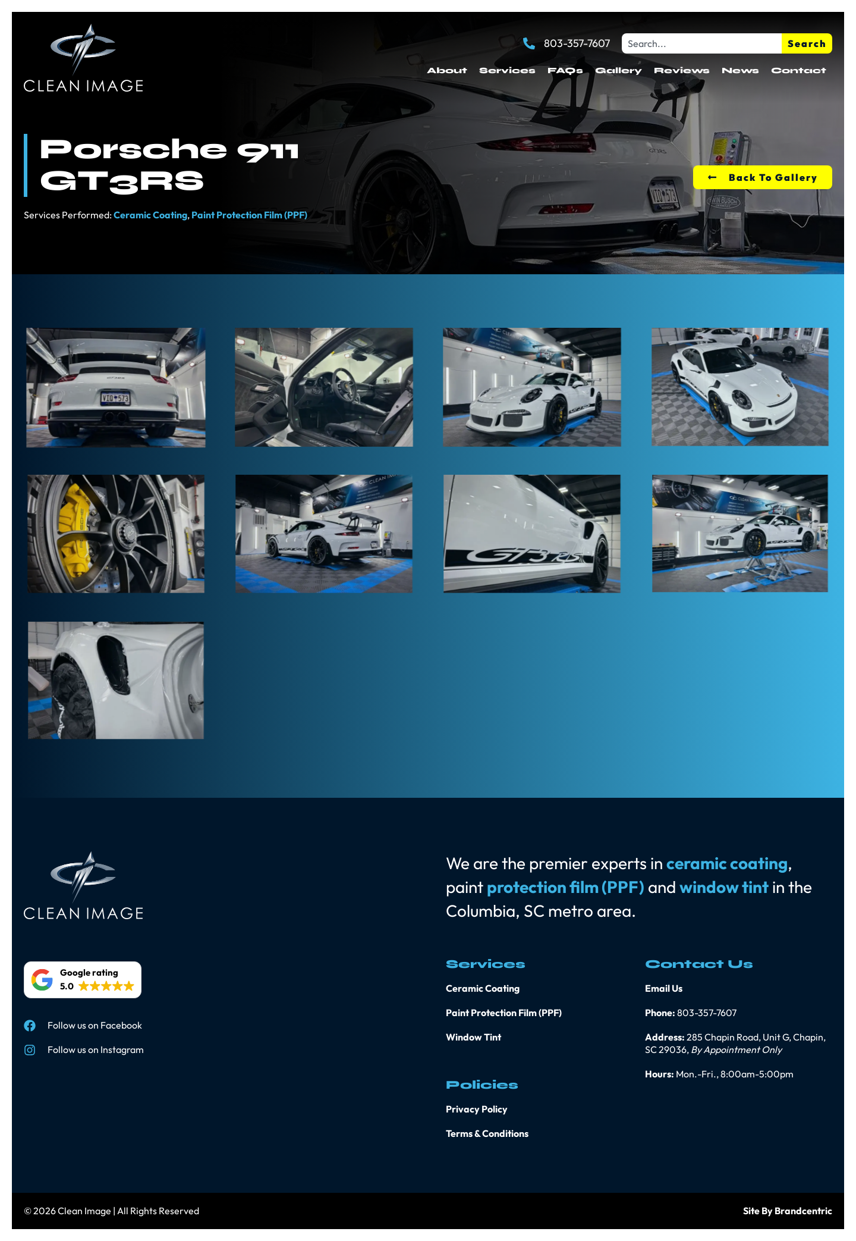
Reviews (682, 70)
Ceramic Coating (150, 215)
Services (507, 70)
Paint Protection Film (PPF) (249, 215)
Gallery (618, 70)
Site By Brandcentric (787, 1211)
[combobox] (702, 43)
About (447, 70)
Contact (798, 70)
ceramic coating (727, 863)
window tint (724, 886)
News (740, 70)
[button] (82, 979)
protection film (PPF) (565, 886)
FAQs (565, 70)
